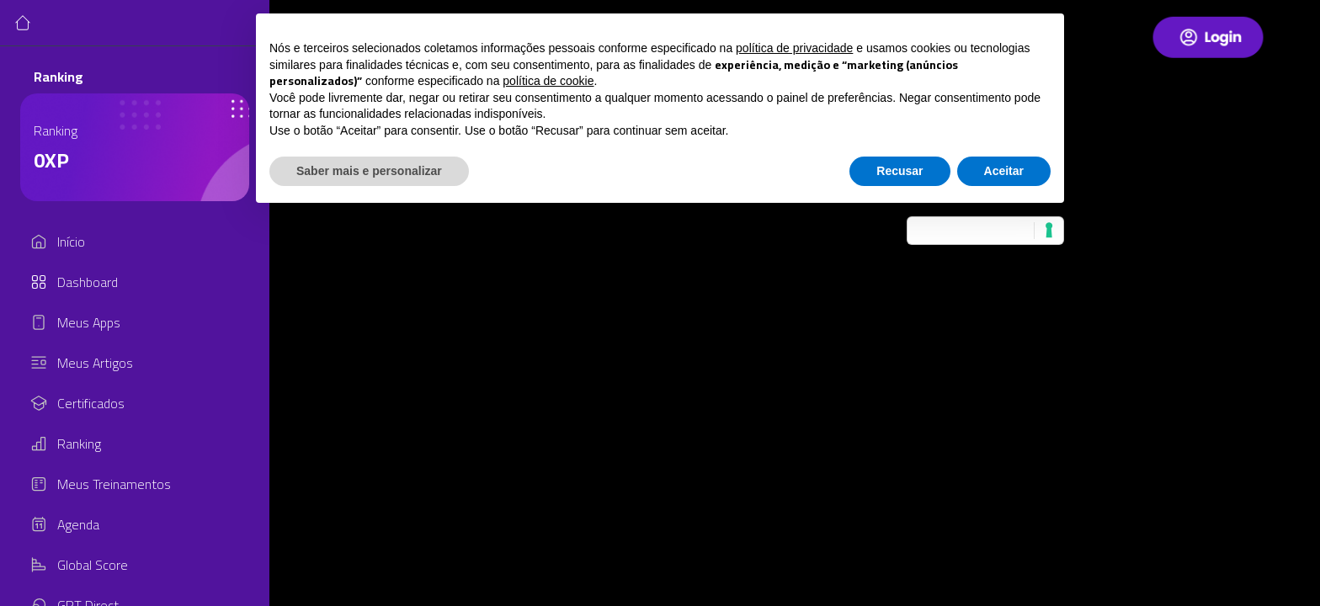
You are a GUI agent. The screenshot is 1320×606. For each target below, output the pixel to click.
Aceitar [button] (1004, 171)
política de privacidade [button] (794, 48)
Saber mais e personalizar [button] (369, 171)
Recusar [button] (899, 171)
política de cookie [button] (548, 81)
